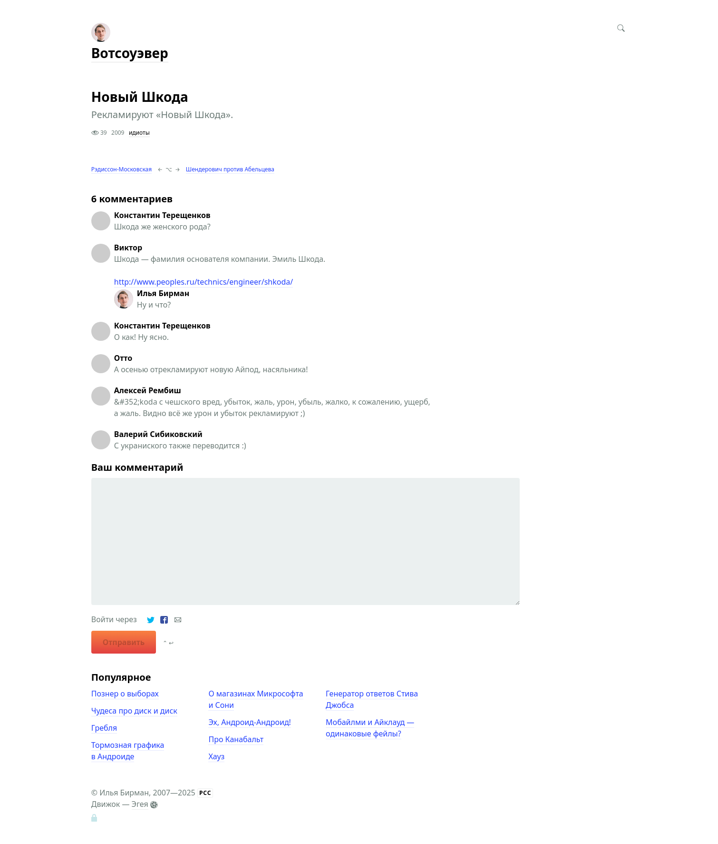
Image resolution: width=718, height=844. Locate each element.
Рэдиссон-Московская (121, 169)
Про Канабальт (235, 739)
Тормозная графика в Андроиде (128, 751)
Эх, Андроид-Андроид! (249, 722)
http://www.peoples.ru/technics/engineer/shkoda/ (203, 282)
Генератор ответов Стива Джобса (372, 699)
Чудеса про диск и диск (134, 710)
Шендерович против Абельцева (230, 169)
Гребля (104, 728)
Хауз (216, 756)
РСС (205, 793)
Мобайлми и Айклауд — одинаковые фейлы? (370, 728)
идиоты (139, 133)
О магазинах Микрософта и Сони (255, 699)
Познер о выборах (125, 693)
